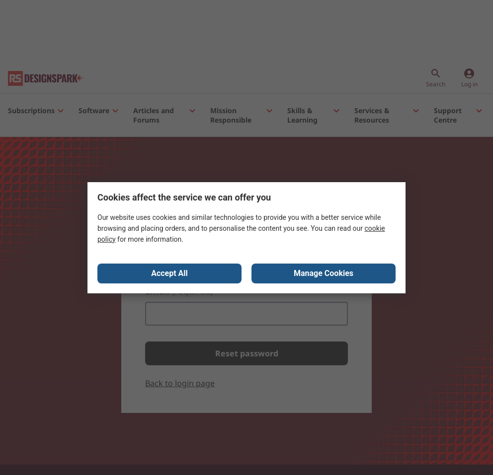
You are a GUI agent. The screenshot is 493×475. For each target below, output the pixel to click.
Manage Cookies (323, 273)
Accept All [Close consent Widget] (169, 273)
